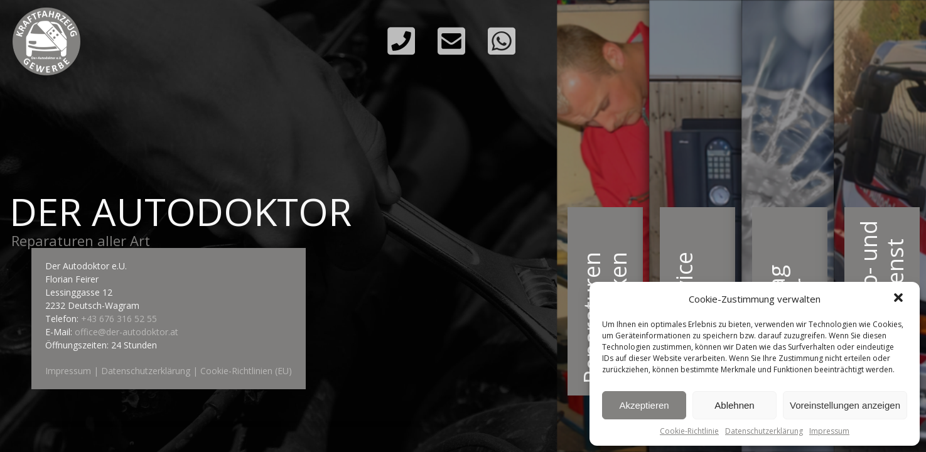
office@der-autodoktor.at (126, 332)
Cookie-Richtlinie (689, 431)
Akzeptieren (644, 405)
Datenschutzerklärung (764, 431)
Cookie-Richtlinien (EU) (246, 371)
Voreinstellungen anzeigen (845, 405)
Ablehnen (734, 405)
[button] (899, 298)
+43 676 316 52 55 (119, 319)
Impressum (829, 431)
